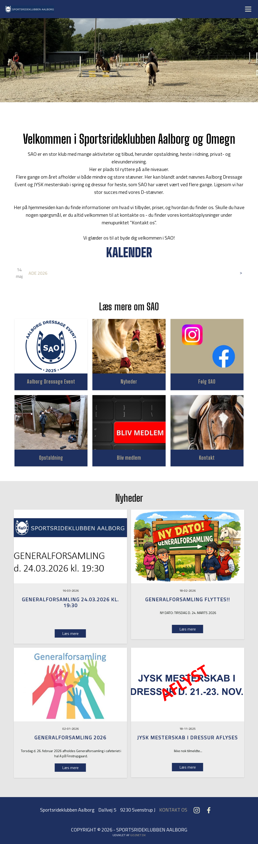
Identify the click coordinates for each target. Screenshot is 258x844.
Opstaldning (51, 458)
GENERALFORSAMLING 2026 (70, 737)
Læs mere (187, 629)
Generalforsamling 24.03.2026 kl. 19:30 (70, 602)
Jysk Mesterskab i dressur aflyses (187, 737)
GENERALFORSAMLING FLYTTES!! (187, 599)
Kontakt (207, 458)
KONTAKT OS (173, 810)
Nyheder (129, 381)
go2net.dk (138, 835)
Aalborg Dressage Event (51, 381)
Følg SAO (206, 381)
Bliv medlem (129, 458)
